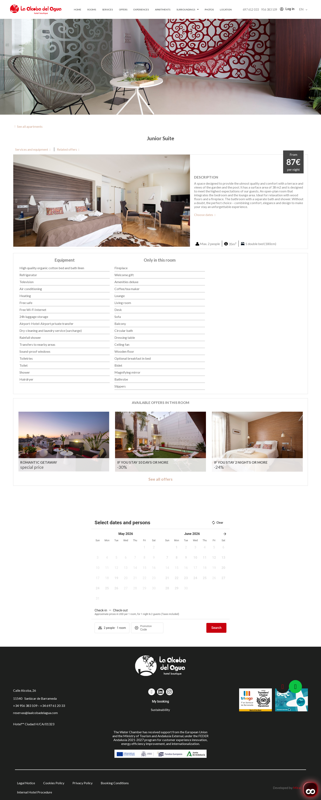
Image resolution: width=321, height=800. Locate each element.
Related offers (67, 149)
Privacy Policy (82, 783)
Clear (217, 523)
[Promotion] (150, 629)
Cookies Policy (53, 783)
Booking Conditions (115, 783)
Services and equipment (31, 149)
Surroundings (187, 9)
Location (226, 9)
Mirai (297, 788)
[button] (16, 200)
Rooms (91, 9)
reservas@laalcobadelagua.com (35, 713)
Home (77, 9)
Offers (123, 9)
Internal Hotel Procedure (34, 792)
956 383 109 (269, 9)
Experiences (141, 9)
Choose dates (203, 215)
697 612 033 (251, 9)
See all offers (160, 479)
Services (107, 9)
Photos (209, 9)
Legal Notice (26, 783)
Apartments (162, 9)
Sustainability (160, 710)
